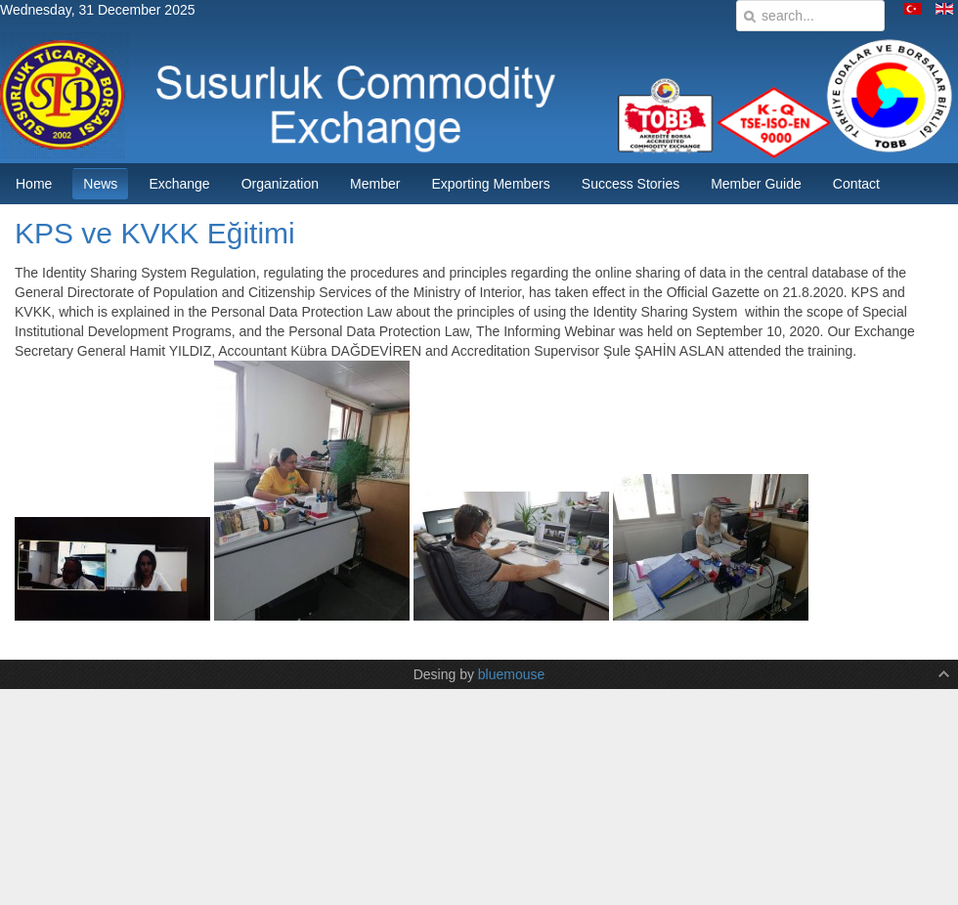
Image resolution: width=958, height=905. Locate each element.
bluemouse (511, 674)
